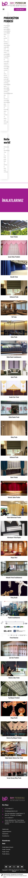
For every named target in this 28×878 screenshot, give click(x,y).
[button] (3, 9)
